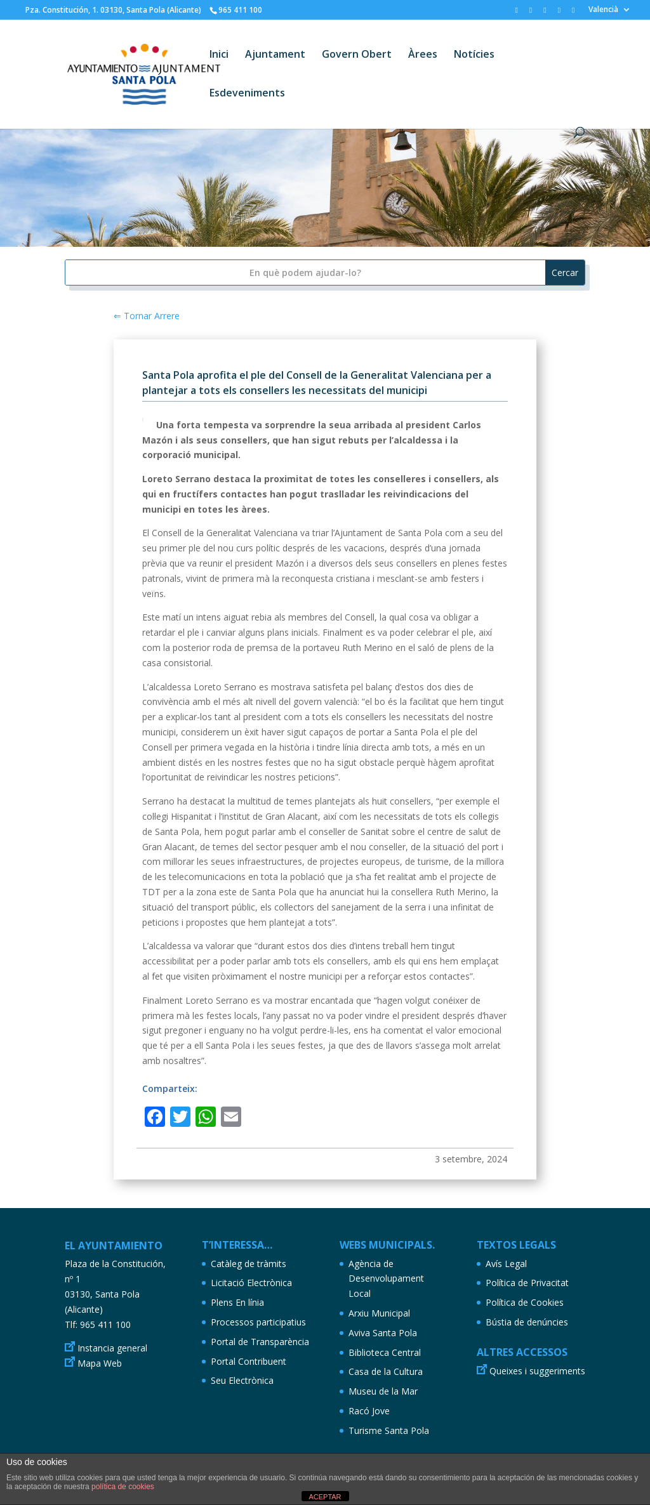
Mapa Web (99, 1363)
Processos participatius (258, 1322)
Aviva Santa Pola (382, 1333)
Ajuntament (275, 55)
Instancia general (112, 1348)
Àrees (422, 55)
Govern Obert (357, 55)
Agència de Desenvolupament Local (386, 1279)
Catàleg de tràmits (248, 1264)
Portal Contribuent (248, 1361)
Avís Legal (506, 1264)
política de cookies (122, 1486)
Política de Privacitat (527, 1283)
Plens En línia (237, 1302)
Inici (219, 55)
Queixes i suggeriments (537, 1371)
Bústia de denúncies (527, 1322)
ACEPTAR (324, 1497)
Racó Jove (369, 1411)
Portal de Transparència (260, 1342)
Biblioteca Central (384, 1352)
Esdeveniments (247, 94)
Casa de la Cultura (385, 1371)
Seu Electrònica (242, 1380)
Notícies (474, 55)
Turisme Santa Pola (388, 1430)
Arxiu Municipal (379, 1313)
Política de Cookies (525, 1302)
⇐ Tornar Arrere (147, 316)
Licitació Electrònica (251, 1283)
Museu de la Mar (383, 1391)
